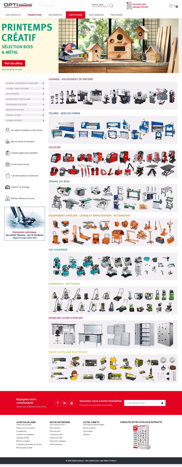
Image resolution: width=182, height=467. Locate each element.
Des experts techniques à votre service (26, 130)
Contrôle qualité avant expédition (24, 153)
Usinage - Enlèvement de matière (22, 83)
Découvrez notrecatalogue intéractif (137, 5)
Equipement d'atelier (16, 104)
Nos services (55, 15)
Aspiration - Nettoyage (64, 283)
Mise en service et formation (22, 141)
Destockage (75, 15)
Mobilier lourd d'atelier (66, 318)
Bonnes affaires (14, 120)
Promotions (35, 15)
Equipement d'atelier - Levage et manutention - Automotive (89, 215)
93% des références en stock (22, 198)
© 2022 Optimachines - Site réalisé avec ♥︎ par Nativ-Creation (91, 461)
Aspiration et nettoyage (18, 99)
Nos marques (96, 15)
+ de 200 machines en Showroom (24, 175)
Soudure (55, 147)
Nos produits (13, 15)
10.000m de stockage (20, 187)
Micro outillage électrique (68, 352)
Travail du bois (13, 115)
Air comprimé (12, 94)
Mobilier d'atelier (15, 110)
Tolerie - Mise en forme (17, 88)
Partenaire (116, 15)
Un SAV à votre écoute (20, 164)
